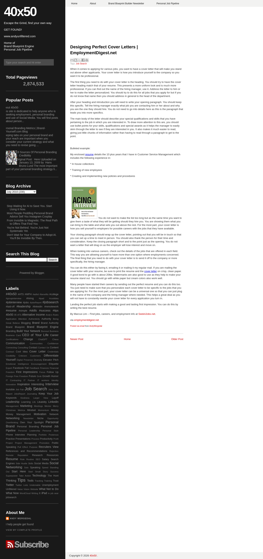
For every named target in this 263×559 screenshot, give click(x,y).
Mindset (31, 410)
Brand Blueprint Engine (42, 326)
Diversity (38, 360)
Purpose (33, 447)
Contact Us (43, 347)
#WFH (28, 294)
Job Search (81, 63)
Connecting (11, 347)
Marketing (26, 405)
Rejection (53, 451)
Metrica (21, 410)
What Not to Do (48, 489)
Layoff (55, 398)
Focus (42, 372)
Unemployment (50, 485)
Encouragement (39, 364)
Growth (46, 376)
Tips (21, 480)
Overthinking (12, 422)
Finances (44, 368)
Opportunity (52, 418)
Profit (55, 439)
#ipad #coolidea (48, 298)
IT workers (43, 380)
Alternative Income (33, 314)
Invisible (10, 389)
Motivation (40, 414)
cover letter (150, 271)
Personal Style (50, 430)
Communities (36, 343)
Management (12, 406)
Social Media (41, 463)
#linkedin (37, 306)
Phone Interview (15, 434)
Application (11, 319)
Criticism (23, 356)
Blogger (39, 272)
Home (74, 3)
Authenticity (34, 319)
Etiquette (53, 364)
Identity (54, 380)
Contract (10, 351)
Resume (12, 459)
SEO (37, 459)
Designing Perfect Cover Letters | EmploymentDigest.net (104, 49)
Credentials (52, 351)
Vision (26, 489)
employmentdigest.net (86, 320)
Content (54, 347)
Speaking (35, 467)
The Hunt (53, 475)
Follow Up (52, 372)
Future (32, 376)
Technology (39, 475)
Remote (9, 455)
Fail (27, 368)
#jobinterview (14, 302)
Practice (10, 438)
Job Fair (20, 389)
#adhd (36, 294)
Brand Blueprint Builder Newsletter (126, 3)
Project (9, 443)
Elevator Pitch (50, 359)
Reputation (23, 455)
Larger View (40, 398)
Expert (9, 368)
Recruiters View (48, 446)
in (49, 493)
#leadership (24, 306)
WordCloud (25, 493)
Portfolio (43, 435)
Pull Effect (23, 447)
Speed (45, 467)
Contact (33, 347)
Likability (42, 402)
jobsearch (11, 497)
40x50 (20, 11)
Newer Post (76, 339)
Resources (52, 455)
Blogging (26, 323)
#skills (33, 310)
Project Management (26, 443)
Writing (34, 493)
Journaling (32, 394)
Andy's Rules (52, 315)
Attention (22, 319)
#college (53, 294)
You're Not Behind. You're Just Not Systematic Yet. (27, 229)
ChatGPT (42, 339)
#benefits (44, 294)
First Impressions (27, 372)
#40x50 (11, 294)
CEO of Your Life (35, 335)
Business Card (13, 335)
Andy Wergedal (21, 518)
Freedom (23, 376)
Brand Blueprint (15, 327)
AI (15, 314)
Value (20, 489)
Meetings (38, 406)
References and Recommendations (26, 451)
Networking (12, 418)
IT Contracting (13, 380)
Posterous (53, 435)
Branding (11, 331)
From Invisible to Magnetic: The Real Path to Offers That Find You (32, 222)
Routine (30, 459)
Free (16, 376)
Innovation (11, 384)
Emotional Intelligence (17, 364)
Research (37, 455)
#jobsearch (50, 302)
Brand (35, 322)
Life (34, 402)
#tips (55, 310)
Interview (51, 384)
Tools (30, 480)
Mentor (47, 406)
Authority (46, 319)
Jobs (50, 389)
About (93, 3)
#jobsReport (36, 302)
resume (89, 154)
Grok (39, 376)
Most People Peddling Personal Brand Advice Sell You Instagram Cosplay (30, 215)
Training (48, 481)
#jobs (26, 302)
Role (22, 459)
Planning (31, 434)
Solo (26, 467)
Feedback (34, 368)
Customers (35, 356)
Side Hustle (21, 463)
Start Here (19, 471)
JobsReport (19, 394)
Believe (16, 323)
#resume (11, 310)
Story (45, 471)
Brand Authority (49, 323)
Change (28, 339)
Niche (40, 418)
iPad (44, 493)
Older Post (177, 339)
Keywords (11, 398)
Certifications (12, 339)
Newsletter (28, 418)
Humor (54, 376)
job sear (54, 493)
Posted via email (77, 326)
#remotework (51, 306)
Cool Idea (21, 351)
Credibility (10, 356)
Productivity (46, 438)
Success (54, 471)
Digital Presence (25, 360)
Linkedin (53, 401)
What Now (12, 493)
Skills (30, 463)
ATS (19, 315)
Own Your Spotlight (32, 422)
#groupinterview (13, 298)
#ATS (21, 294)
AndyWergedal (95, 326)
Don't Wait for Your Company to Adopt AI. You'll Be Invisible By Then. (32, 236)
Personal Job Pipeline (168, 3)
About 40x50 (10, 107)
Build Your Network (28, 331)
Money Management (18, 414)
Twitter (10, 484)
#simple (23, 310)
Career (54, 335)
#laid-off (10, 306)
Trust (55, 480)
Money (54, 410)
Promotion (44, 443)
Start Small (34, 471)
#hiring (30, 298)
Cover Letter (37, 351)
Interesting (37, 384)
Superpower (12, 476)
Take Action (25, 476)
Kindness (24, 398)
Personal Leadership (29, 430)
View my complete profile (24, 530)
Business (54, 331)
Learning (26, 402)
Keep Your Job (48, 393)
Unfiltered (11, 489)
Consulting (23, 347)
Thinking (11, 480)
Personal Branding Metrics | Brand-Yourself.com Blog (24, 130)
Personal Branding (28, 426)
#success (44, 310)
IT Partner (29, 380)
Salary (45, 459)
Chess (55, 339)
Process (35, 439)
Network (54, 414)
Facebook (18, 368)
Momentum (43, 410)
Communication (15, 343)
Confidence (52, 343)
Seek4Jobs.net (146, 313)
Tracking (39, 481)
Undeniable (35, 485)
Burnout (45, 331)
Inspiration (23, 384)
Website (34, 489)
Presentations (23, 438)
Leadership (12, 401)
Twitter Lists (22, 485)
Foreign (9, 376)
